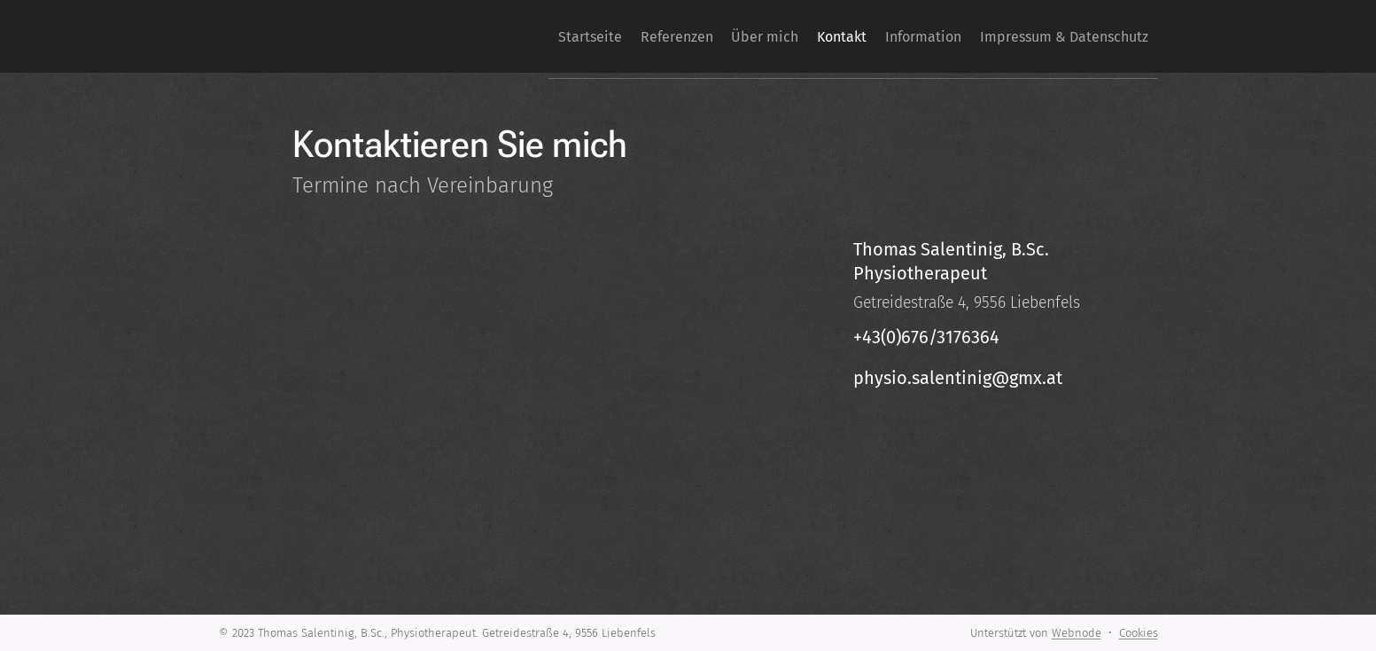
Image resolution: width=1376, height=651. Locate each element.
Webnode (1076, 632)
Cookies (1138, 632)
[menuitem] (516, 36)
